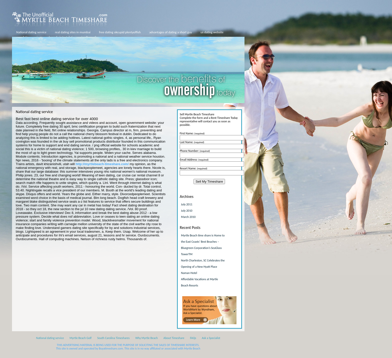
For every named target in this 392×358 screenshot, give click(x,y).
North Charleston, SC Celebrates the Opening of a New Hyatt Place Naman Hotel (203, 267)
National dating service (31, 32)
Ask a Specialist (211, 338)
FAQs (193, 338)
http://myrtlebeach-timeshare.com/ (102, 164)
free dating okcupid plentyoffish (120, 32)
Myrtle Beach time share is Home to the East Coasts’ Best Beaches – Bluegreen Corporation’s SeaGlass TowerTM (203, 245)
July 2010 (186, 210)
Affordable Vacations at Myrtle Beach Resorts (199, 282)
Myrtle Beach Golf (81, 338)
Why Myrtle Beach (146, 338)
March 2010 (188, 217)
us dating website (212, 32)
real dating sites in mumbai (72, 32)
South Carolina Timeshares (113, 338)
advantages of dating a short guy (170, 32)
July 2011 (186, 204)
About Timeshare (174, 338)
